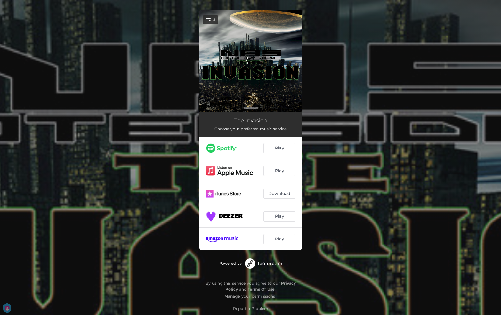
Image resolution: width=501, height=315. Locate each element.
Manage (232, 296)
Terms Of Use (261, 289)
